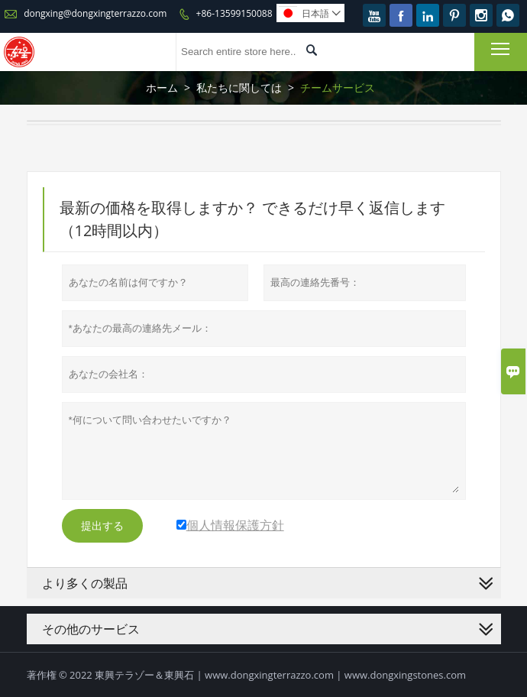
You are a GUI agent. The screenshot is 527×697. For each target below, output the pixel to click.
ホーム (162, 87)
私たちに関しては (239, 87)
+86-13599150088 (234, 13)
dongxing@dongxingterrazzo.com (95, 13)
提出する (102, 526)
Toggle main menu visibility (501, 48)
